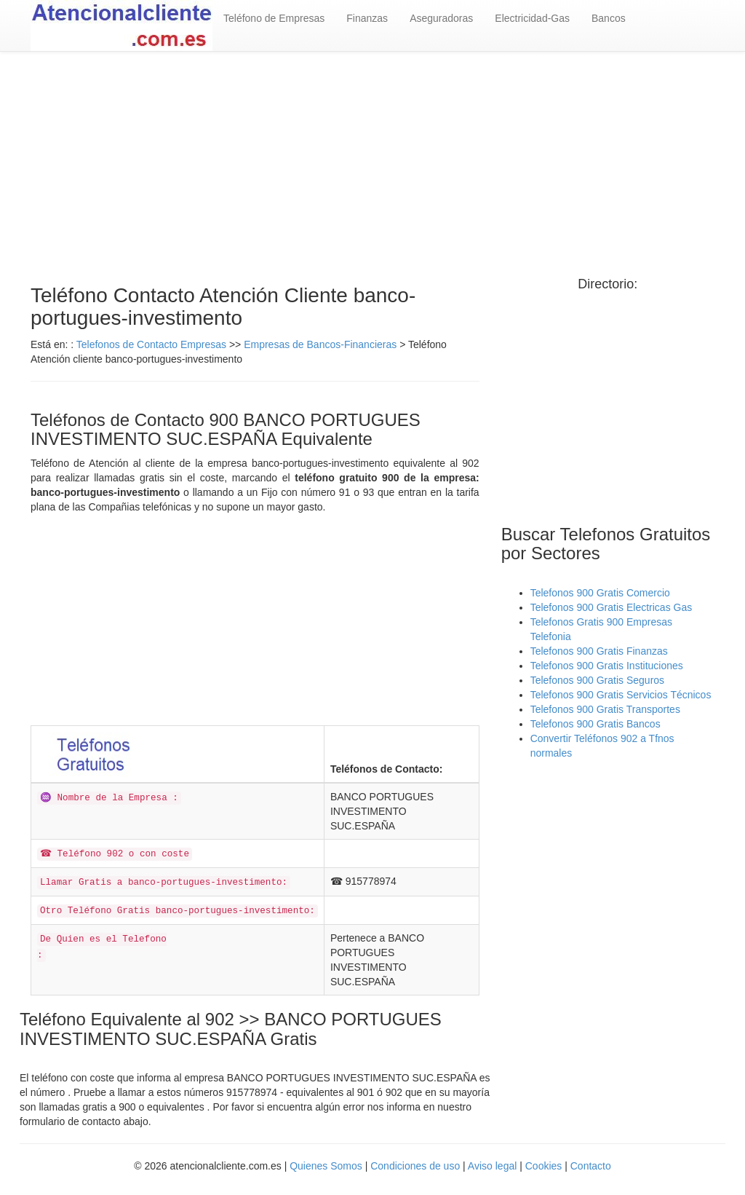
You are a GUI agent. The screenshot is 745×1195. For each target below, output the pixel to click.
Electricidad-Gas (532, 18)
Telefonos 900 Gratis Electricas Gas (611, 607)
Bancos (608, 18)
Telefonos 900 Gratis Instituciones (606, 665)
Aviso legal (492, 1166)
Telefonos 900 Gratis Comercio (600, 593)
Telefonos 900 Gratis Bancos (595, 724)
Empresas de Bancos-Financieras (320, 344)
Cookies (545, 1166)
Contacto (590, 1166)
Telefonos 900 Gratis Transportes (605, 709)
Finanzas (367, 18)
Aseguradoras (441, 18)
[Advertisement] (372, 168)
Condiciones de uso (415, 1166)
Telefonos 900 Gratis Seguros (597, 680)
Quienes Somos (326, 1166)
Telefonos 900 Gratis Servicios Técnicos (621, 695)
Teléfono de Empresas (273, 18)
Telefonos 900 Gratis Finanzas (599, 651)
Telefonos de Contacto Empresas (152, 344)
